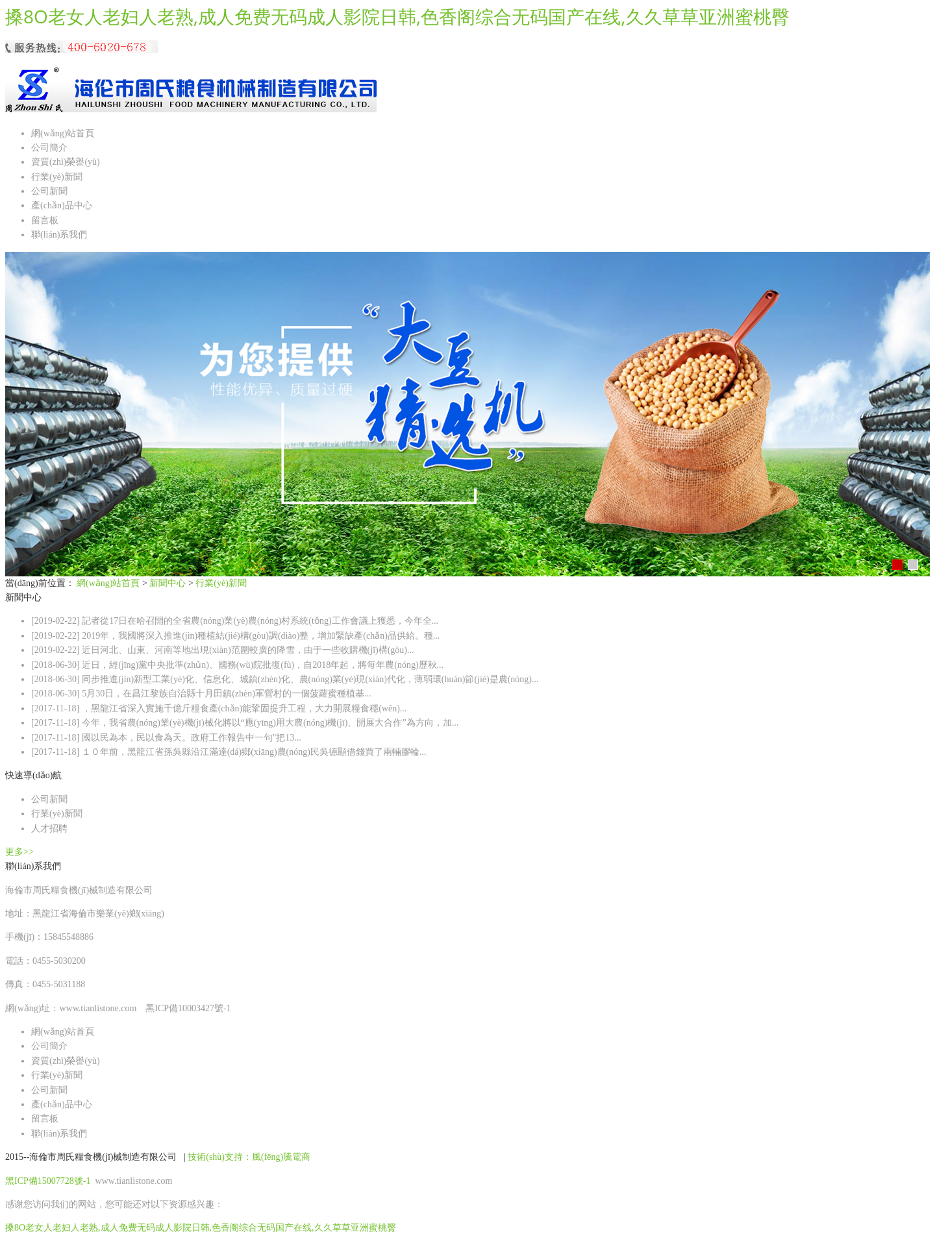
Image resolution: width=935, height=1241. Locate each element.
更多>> (19, 852)
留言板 (44, 220)
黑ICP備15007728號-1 (49, 1181)
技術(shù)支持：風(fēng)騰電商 (249, 1157)
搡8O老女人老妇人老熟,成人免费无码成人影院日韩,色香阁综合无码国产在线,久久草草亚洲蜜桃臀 (397, 16)
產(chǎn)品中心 (61, 205)
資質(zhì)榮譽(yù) (65, 162)
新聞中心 (167, 583)
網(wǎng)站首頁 (62, 133)
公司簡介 (49, 148)
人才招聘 (49, 828)
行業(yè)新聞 (56, 177)
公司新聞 (49, 191)
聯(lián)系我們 (59, 235)
